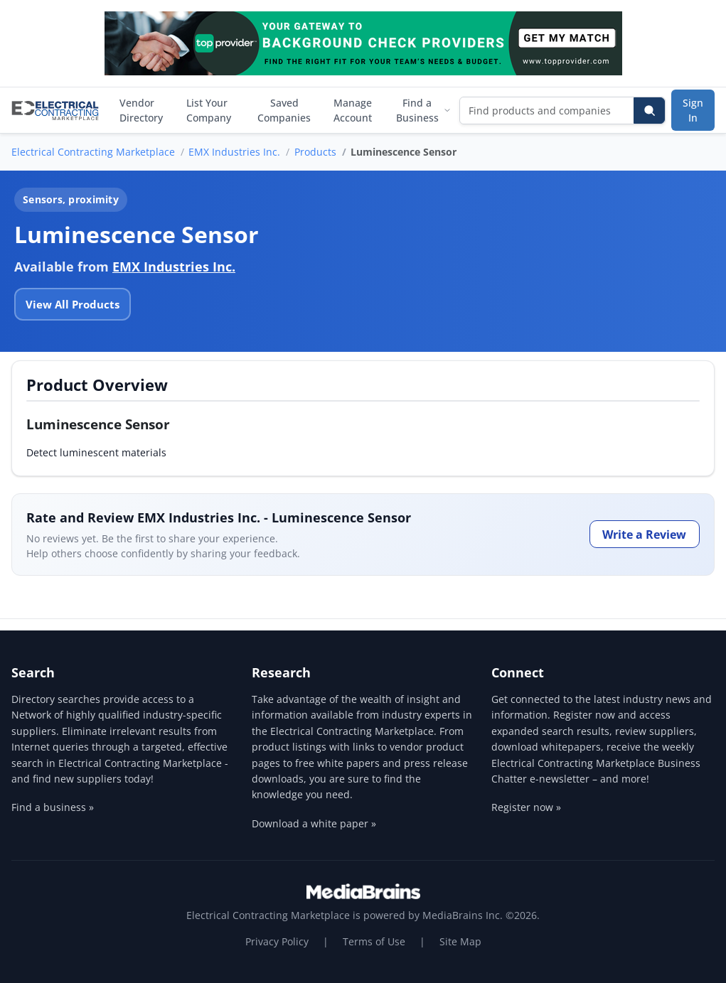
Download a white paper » (314, 823)
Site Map (460, 941)
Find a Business (423, 110)
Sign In (693, 110)
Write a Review (644, 534)
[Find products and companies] (547, 110)
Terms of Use (374, 941)
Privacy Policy (277, 941)
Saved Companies (284, 110)
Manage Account (352, 110)
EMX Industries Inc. (234, 152)
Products (315, 152)
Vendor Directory (141, 110)
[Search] (649, 110)
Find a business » (52, 807)
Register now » (526, 807)
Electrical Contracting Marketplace (93, 152)
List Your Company (208, 110)
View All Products (72, 304)
